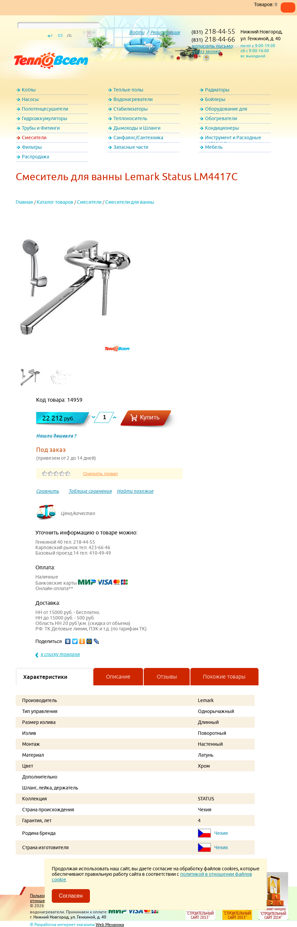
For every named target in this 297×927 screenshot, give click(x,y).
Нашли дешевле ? (56, 436)
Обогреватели (221, 118)
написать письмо (212, 46)
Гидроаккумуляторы (44, 118)
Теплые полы (128, 89)
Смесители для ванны (129, 202)
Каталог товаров (55, 202)
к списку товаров (60, 654)
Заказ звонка (205, 51)
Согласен (71, 896)
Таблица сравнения (90, 491)
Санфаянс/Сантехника (138, 137)
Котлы (29, 89)
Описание (118, 676)
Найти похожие (135, 491)
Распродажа (35, 156)
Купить (150, 417)
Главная (24, 202)
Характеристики (45, 676)
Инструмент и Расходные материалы (233, 139)
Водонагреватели (133, 99)
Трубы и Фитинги (41, 128)
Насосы (30, 99)
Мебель (213, 147)
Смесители (34, 137)
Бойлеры (215, 99)
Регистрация (165, 32)
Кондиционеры (222, 128)
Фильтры (32, 147)
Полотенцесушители (45, 109)
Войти (136, 32)
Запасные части (130, 147)
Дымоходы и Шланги (136, 128)
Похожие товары (224, 676)
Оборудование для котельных (226, 110)
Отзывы (167, 676)
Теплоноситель (130, 118)
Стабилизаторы (130, 109)
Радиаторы (217, 89)
